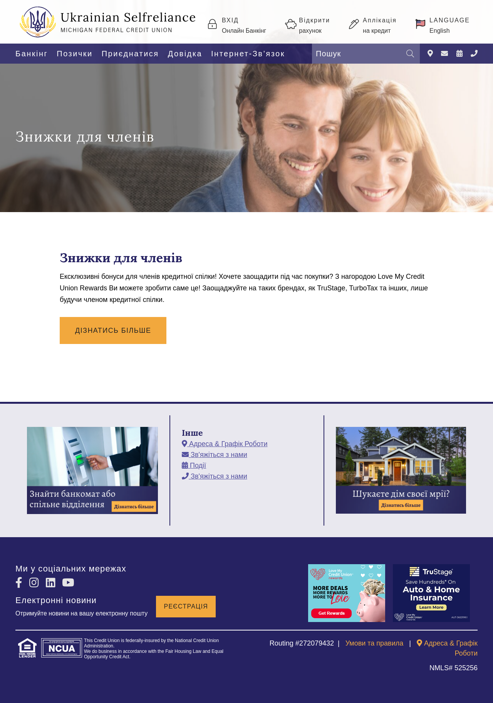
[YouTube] (68, 583)
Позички (74, 53)
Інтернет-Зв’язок (248, 53)
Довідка (185, 53)
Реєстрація (186, 606)
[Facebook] (20, 583)
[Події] (459, 54)
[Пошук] (410, 54)
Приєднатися (130, 53)
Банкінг (31, 53)
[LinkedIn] (52, 583)
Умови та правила (374, 643)
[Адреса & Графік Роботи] (430, 54)
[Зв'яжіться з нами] (444, 54)
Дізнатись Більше (113, 330)
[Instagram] (35, 583)
